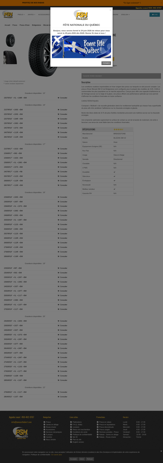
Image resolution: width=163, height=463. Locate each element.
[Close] (110, 10)
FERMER (106, 63)
